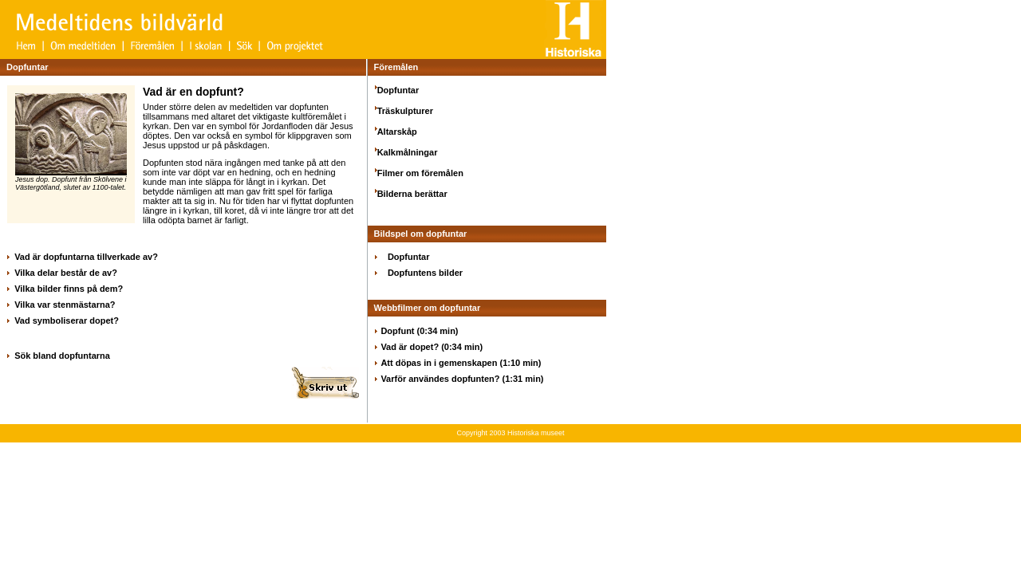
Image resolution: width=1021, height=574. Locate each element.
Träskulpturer (405, 111)
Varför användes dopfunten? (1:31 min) (461, 378)
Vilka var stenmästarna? (64, 304)
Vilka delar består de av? (65, 272)
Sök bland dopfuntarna (62, 355)
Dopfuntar (398, 90)
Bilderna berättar (412, 194)
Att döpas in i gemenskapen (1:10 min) (460, 363)
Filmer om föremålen (420, 173)
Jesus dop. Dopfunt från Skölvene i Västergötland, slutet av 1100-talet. (71, 180)
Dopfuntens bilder (425, 272)
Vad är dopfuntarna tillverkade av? (86, 256)
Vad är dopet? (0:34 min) (431, 347)
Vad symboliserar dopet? (66, 320)
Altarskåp (397, 131)
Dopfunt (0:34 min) (419, 331)
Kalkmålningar (407, 152)
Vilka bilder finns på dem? (68, 288)
